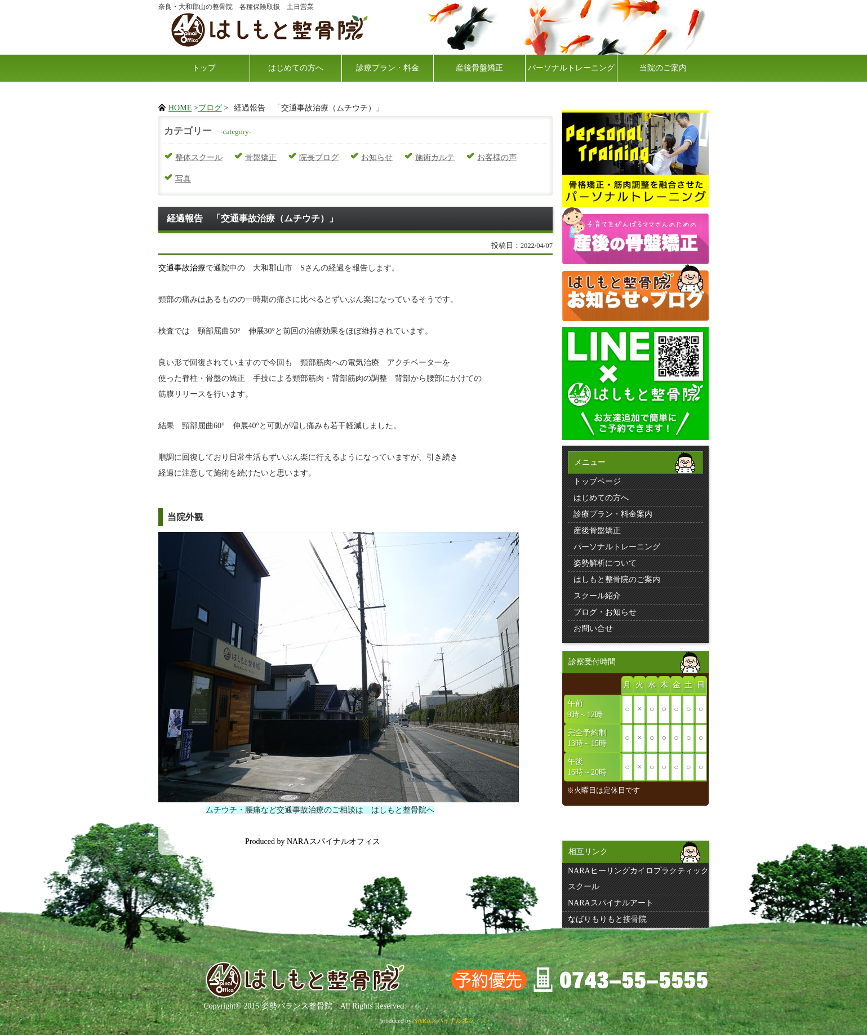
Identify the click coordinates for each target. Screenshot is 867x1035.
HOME (180, 108)
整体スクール (199, 157)
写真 (183, 179)
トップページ (597, 481)
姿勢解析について (605, 563)
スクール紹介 (597, 596)
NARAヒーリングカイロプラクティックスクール (638, 879)
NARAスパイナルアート (610, 903)
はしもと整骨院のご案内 (616, 579)
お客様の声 (497, 157)
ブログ (210, 108)
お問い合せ (593, 628)
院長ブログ (319, 157)
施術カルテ (435, 157)
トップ (204, 68)
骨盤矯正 (261, 157)
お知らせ (377, 157)
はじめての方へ (295, 68)
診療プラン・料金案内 (612, 514)
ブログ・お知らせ (605, 612)
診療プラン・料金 (387, 68)
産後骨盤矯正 (479, 68)
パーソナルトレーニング (571, 68)
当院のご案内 (663, 68)
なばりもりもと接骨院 (607, 919)
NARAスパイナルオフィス (450, 1020)
